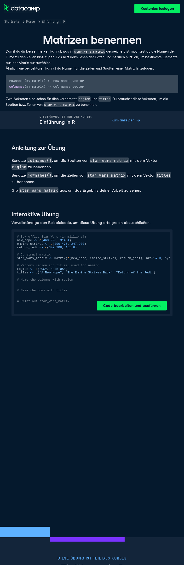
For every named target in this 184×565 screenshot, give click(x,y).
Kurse (30, 21)
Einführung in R (53, 21)
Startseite (11, 21)
